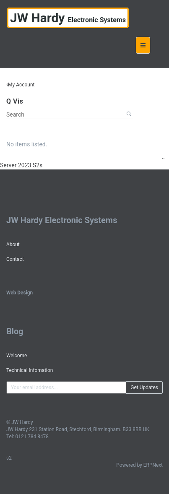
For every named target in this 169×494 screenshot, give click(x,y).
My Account (21, 85)
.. (163, 156)
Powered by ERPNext (139, 465)
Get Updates (144, 387)
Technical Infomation (29, 370)
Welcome (16, 356)
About (13, 244)
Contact (15, 259)
